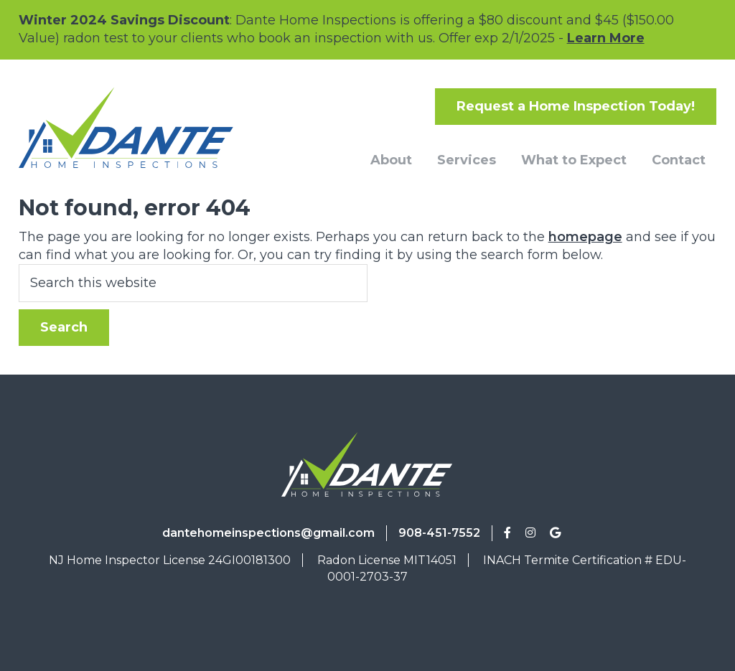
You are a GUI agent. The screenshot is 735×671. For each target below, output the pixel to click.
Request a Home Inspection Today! (576, 106)
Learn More (606, 38)
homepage (585, 237)
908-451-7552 (439, 533)
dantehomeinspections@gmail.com (268, 533)
